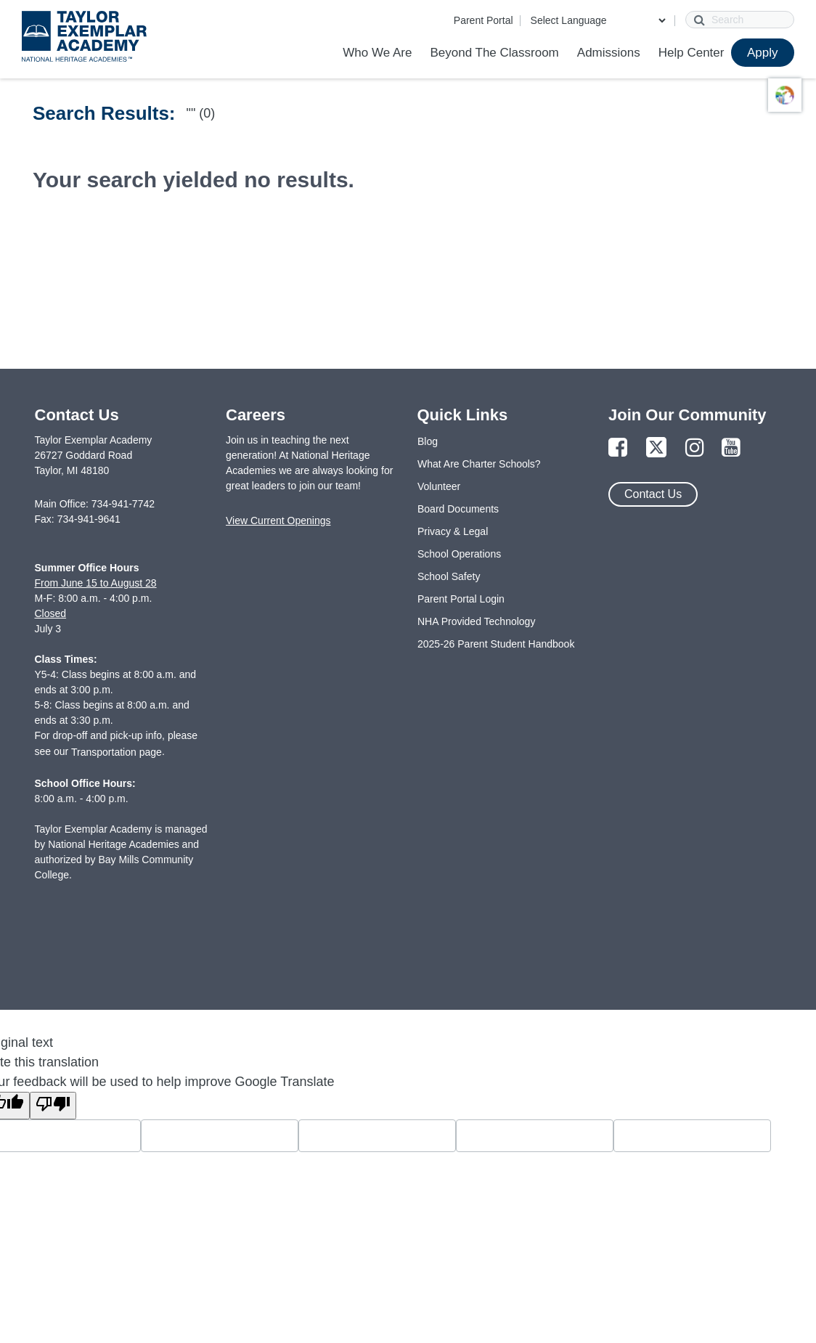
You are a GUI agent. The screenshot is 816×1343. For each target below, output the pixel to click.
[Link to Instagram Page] (694, 448)
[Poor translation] (53, 1105)
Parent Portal (483, 20)
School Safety (448, 576)
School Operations (459, 554)
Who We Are (377, 53)
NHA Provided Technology (476, 621)
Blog (427, 441)
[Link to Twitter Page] (656, 448)
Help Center (691, 53)
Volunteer (438, 486)
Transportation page (116, 752)
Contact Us (653, 494)
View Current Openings (278, 520)
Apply (762, 53)
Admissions (608, 53)
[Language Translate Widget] (598, 20)
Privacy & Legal (452, 531)
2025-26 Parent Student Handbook (495, 644)
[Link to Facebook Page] (617, 448)
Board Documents (458, 509)
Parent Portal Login (461, 599)
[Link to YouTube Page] (731, 448)
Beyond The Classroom (494, 53)
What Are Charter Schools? (479, 464)
